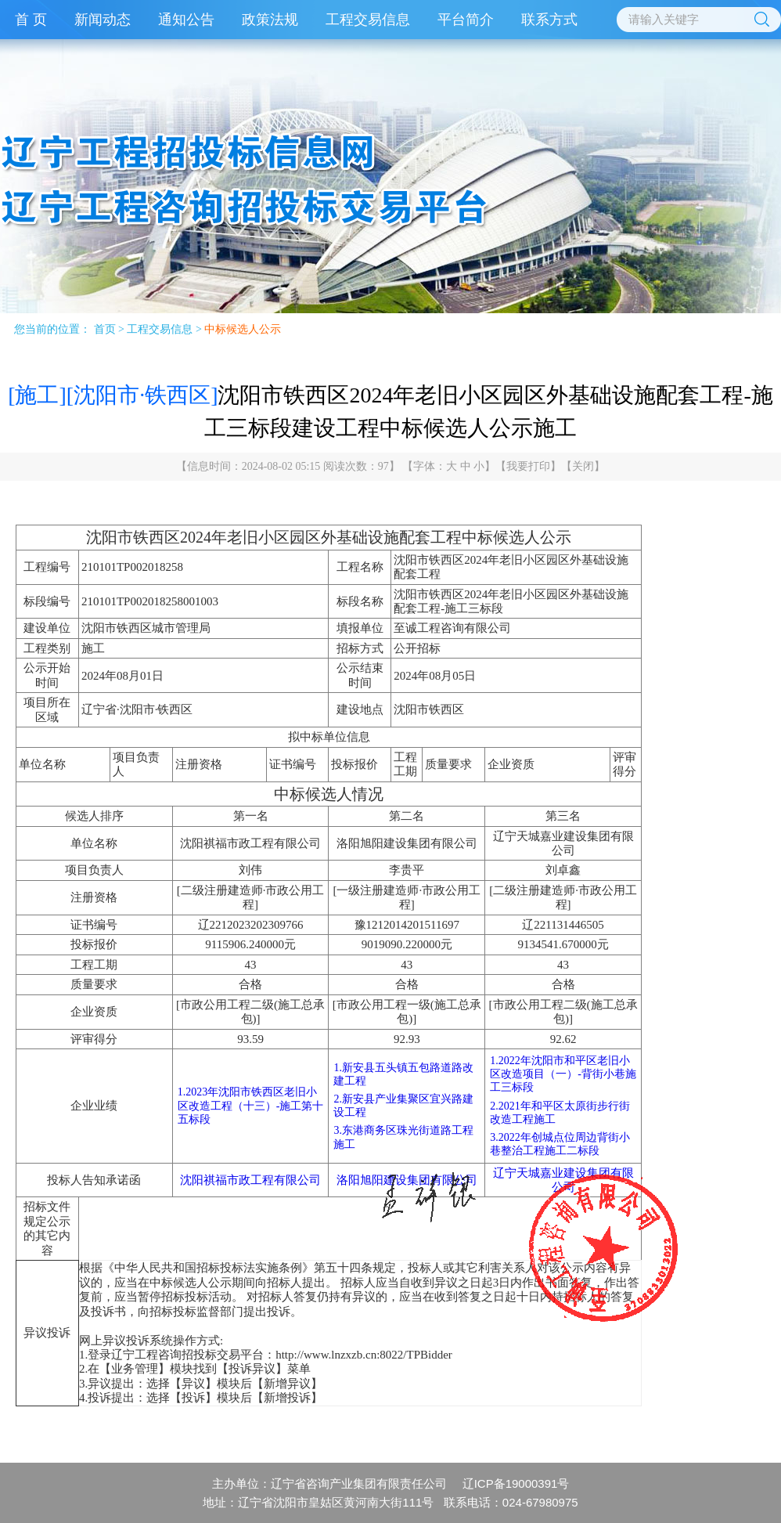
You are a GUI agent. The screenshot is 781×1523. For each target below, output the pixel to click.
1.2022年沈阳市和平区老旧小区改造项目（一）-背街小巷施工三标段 (563, 1074)
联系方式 (549, 19)
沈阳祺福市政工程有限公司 (250, 1180)
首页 (105, 329)
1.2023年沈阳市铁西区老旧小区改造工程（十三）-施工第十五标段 (251, 1105)
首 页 (31, 19)
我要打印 (528, 466)
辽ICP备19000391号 (516, 1483)
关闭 (583, 466)
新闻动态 (102, 19)
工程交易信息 (368, 19)
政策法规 (270, 19)
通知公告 (186, 19)
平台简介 (465, 19)
